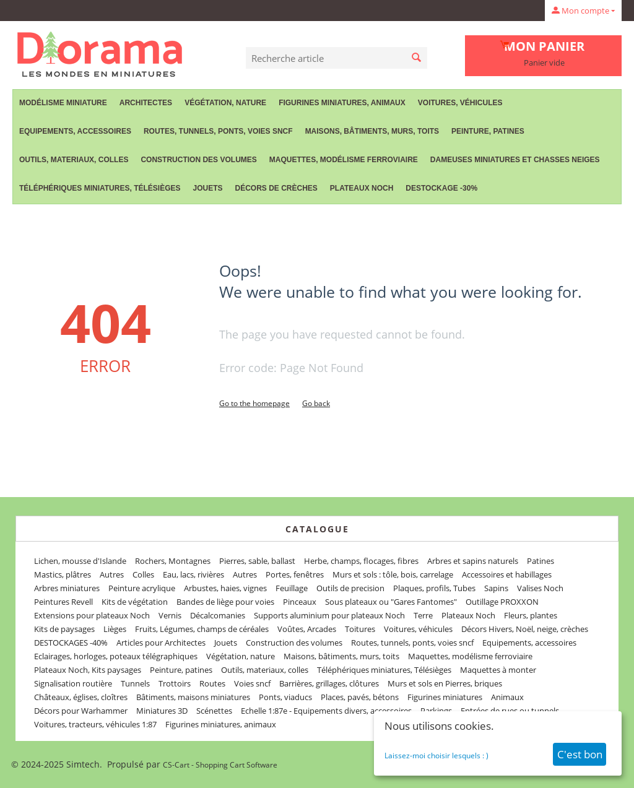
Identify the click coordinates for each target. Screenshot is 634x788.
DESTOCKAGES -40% (71, 642)
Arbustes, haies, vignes (225, 588)
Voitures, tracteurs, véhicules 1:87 (95, 724)
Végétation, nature (225, 102)
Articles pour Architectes (161, 642)
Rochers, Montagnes (173, 560)
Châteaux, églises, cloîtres (81, 697)
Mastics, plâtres (62, 574)
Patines (540, 560)
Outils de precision (350, 588)
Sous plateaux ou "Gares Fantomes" (391, 601)
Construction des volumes (198, 159)
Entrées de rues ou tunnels (510, 710)
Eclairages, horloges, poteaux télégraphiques (116, 656)
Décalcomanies (217, 615)
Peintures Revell (63, 601)
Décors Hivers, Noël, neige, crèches (524, 628)
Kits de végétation (135, 601)
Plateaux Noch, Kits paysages (87, 669)
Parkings (436, 710)
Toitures (360, 628)
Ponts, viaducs (285, 697)
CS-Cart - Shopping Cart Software (220, 765)
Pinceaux (299, 601)
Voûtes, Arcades (306, 628)
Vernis (169, 615)
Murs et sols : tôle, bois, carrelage (392, 574)
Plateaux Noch (361, 188)
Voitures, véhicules (460, 102)
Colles (143, 574)
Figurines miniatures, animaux (342, 102)
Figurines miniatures (444, 697)
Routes (212, 683)
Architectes (145, 102)
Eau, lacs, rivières (193, 574)
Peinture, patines (487, 131)
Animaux (507, 697)
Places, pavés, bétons (360, 697)
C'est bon (579, 754)
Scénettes (214, 710)
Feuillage (292, 588)
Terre (423, 615)
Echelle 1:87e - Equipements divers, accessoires (326, 710)
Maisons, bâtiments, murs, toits (372, 131)
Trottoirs (174, 683)
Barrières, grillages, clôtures (329, 683)
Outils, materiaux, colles (73, 159)
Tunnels (135, 683)
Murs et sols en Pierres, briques (445, 683)
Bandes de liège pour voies (225, 601)
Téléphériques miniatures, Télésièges (99, 188)
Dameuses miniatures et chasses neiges (515, 159)
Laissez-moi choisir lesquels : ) (436, 755)
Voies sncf (252, 683)
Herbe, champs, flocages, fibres (361, 560)
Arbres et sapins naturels (472, 560)
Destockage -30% (441, 188)
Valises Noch (540, 588)
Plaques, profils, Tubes (434, 588)
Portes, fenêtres (295, 574)
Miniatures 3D (162, 710)
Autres (112, 574)
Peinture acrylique (141, 588)
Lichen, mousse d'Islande (80, 560)
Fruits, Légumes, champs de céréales (202, 628)
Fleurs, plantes (530, 615)
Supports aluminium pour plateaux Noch (329, 615)
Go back (316, 403)
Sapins (496, 588)
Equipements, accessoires (75, 131)
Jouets (207, 188)
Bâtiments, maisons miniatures (193, 697)
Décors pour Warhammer (81, 710)
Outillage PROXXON (502, 601)
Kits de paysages (64, 628)
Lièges (114, 628)
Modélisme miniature (63, 102)
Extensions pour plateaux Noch (92, 615)
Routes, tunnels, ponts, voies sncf (218, 131)
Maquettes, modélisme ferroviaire (343, 159)
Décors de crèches (276, 188)
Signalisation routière (73, 683)
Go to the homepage (254, 403)
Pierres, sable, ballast (257, 560)
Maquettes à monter (498, 669)
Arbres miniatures (67, 588)
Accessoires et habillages (507, 574)
